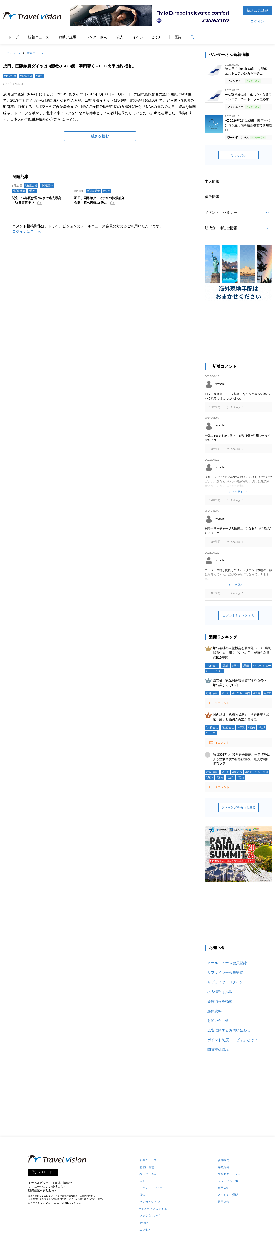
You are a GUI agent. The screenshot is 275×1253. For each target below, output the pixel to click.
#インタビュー (262, 665)
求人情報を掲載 (219, 992)
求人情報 (212, 181)
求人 (119, 37)
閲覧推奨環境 (218, 1049)
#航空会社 (10, 76)
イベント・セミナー (149, 37)
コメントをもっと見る (238, 615)
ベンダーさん (96, 37)
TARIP (143, 1222)
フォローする (46, 1172)
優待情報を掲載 (219, 1001)
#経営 (267, 693)
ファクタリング (149, 1215)
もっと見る (238, 155)
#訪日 (246, 665)
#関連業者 (19, 190)
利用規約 (223, 1188)
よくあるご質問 (228, 1195)
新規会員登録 (257, 10)
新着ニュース (38, 37)
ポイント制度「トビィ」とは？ (232, 1040)
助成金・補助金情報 (221, 228)
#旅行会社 (212, 665)
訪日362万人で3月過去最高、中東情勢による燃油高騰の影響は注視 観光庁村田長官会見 (241, 759)
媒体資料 (214, 1011)
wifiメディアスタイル (153, 1208)
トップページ (12, 53)
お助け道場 (67, 37)
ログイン (257, 21)
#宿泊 (240, 777)
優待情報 (212, 197)
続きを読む (100, 136)
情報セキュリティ (229, 1174)
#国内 (235, 665)
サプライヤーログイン (225, 982)
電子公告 (223, 1201)
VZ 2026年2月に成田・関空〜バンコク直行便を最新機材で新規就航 (248, 125)
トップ (13, 37)
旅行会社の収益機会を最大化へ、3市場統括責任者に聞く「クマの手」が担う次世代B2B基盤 (242, 652)
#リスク (211, 732)
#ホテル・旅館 (241, 693)
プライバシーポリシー (232, 1181)
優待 (177, 37)
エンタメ (145, 1229)
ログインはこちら (26, 231)
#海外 (39, 76)
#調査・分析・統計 (257, 772)
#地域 (261, 727)
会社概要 (223, 1160)
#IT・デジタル (214, 671)
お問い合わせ (218, 1021)
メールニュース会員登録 (227, 963)
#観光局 (237, 772)
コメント (222, 703)
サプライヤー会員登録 (225, 972)
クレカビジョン (149, 1201)
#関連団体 (26, 76)
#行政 (225, 693)
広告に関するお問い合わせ (228, 1030)
